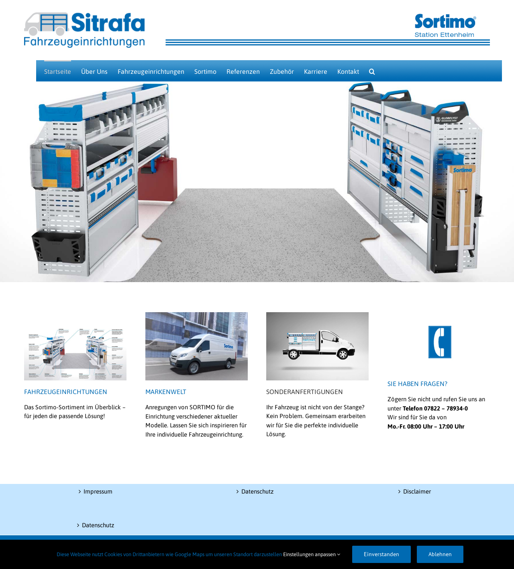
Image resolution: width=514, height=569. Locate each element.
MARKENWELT (165, 391)
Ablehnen (440, 554)
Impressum (98, 491)
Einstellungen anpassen (311, 554)
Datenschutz (98, 525)
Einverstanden (381, 554)
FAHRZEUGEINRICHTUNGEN (65, 391)
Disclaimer (417, 491)
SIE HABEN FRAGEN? (417, 383)
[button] (372, 70)
